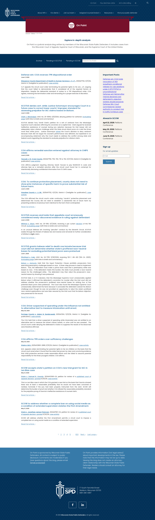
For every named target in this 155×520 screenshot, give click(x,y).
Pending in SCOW (73, 61)
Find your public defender (127, 13)
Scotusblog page (33, 226)
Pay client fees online (107, 3)
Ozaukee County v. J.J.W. (31, 192)
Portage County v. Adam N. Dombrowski (38, 314)
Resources (108, 13)
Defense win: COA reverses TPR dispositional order (46, 74)
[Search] (147, 3)
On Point (93, 3)
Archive (39, 61)
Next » (82, 434)
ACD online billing (125, 3)
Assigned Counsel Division (89, 13)
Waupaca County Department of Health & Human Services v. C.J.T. (48, 81)
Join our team (68, 13)
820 (77, 434)
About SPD (42, 13)
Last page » (92, 434)
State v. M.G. (26, 345)
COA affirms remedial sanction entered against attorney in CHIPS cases (54, 151)
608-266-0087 (85, 493)
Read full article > (28, 97)
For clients (54, 13)
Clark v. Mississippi (28, 117)
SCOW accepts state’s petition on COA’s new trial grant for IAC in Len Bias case (54, 369)
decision (79, 224)
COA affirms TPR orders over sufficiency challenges (47, 339)
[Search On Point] (117, 61)
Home (28, 33)
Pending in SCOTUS (54, 61)
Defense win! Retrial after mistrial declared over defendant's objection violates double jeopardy (113, 98)
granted (38, 379)
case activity (53, 83)
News (33, 33)
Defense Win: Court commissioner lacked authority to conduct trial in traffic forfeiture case (113, 108)
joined (58, 132)
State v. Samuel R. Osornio (32, 376)
